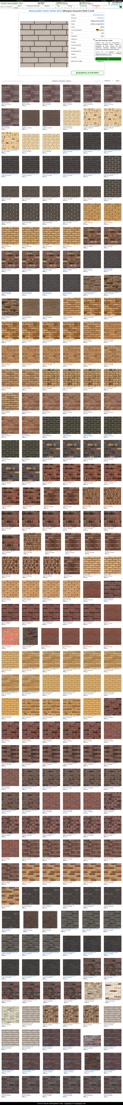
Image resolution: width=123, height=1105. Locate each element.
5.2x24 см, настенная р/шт (10, 104)
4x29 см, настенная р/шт (51, 104)
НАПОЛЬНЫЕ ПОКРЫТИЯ (33, 6)
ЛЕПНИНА (46, 6)
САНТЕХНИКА (83, 6)
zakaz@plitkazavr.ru (116, 4)
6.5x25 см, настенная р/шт (72, 175)
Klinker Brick (100, 18)
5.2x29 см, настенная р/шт (72, 104)
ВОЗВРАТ (104, 0)
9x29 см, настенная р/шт (72, 835)
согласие (111, 51)
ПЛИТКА (19, 6)
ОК (108, 59)
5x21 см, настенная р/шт (10, 128)
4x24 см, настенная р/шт (31, 104)
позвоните (68, 1103)
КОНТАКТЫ (42, 0)
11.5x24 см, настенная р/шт (10, 670)
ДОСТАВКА (83, 0)
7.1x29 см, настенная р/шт (92, 104)
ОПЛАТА (62, 0)
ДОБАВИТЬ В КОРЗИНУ (87, 73)
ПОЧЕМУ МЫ (20, 0)
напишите (78, 1103)
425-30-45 (117, 2)
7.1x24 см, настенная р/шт (112, 104)
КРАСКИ (70, 6)
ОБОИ (58, 6)
